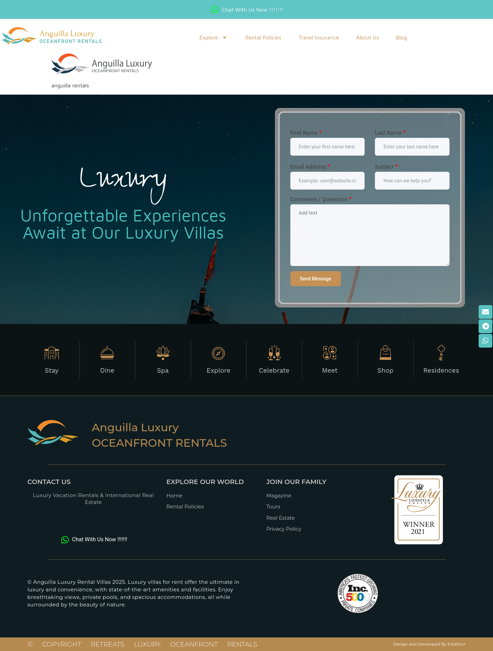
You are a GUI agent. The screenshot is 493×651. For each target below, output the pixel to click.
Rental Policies (263, 37)
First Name (306, 132)
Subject (386, 166)
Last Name (390, 132)
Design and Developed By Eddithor (429, 644)
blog (401, 37)
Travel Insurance (319, 37)
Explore (213, 37)
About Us (367, 37)
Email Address (310, 166)
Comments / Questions (321, 199)
